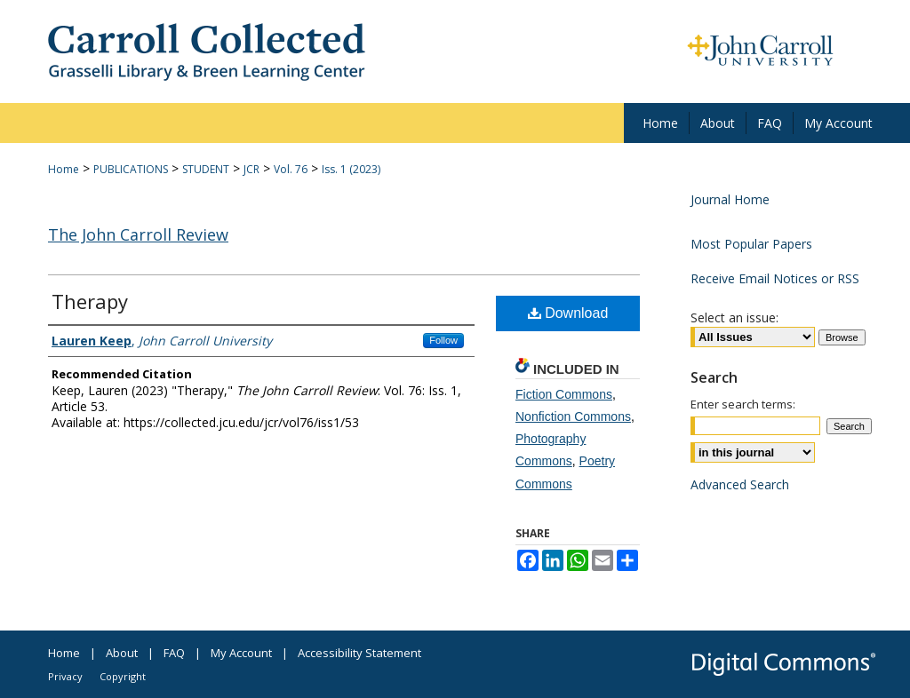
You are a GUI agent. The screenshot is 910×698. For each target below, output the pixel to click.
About (122, 653)
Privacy (65, 676)
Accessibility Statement (359, 653)
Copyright (123, 676)
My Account (241, 653)
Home (63, 169)
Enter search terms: (742, 404)
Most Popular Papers (751, 243)
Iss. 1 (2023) (351, 169)
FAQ (174, 653)
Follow (443, 340)
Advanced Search (739, 484)
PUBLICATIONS (130, 169)
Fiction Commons (563, 394)
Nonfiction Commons (573, 416)
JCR (251, 169)
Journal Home (730, 199)
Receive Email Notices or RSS (774, 278)
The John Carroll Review (138, 234)
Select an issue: (734, 317)
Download (568, 313)
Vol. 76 (290, 169)
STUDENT (205, 169)
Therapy (90, 301)
